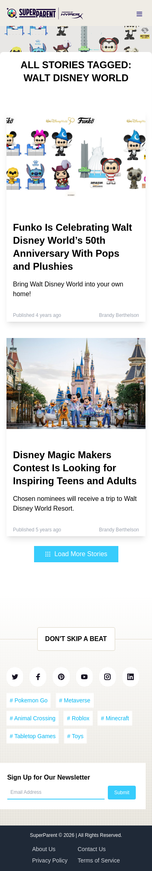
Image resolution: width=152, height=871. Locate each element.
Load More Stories (76, 553)
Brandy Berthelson (119, 315)
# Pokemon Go (28, 700)
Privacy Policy (49, 860)
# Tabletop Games (33, 736)
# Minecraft (115, 718)
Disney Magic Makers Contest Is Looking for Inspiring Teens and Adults (75, 467)
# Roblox (78, 718)
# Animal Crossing (33, 718)
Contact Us (92, 849)
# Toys (75, 736)
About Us (44, 849)
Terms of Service (99, 860)
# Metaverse (74, 700)
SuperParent (44, 835)
